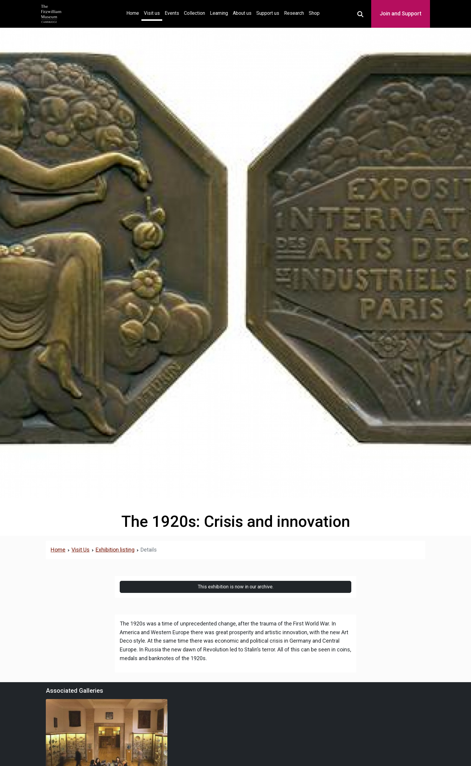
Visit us (152, 13)
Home (133, 12)
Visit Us (80, 549)
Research (294, 13)
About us (242, 13)
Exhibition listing (115, 549)
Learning (219, 13)
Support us (267, 13)
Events (172, 13)
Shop (314, 13)
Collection (194, 13)
